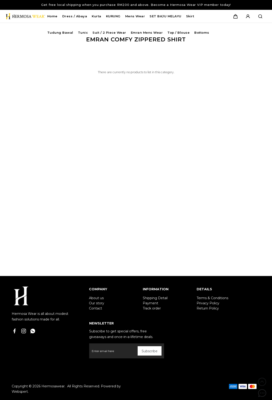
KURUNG (113, 16)
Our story (96, 303)
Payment (150, 303)
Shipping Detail (155, 298)
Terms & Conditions (212, 298)
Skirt (190, 16)
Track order (152, 308)
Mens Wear (135, 16)
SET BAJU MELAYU (165, 16)
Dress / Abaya (74, 16)
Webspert (20, 391)
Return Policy (208, 308)
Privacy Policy (208, 303)
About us (96, 298)
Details (204, 289)
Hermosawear (53, 386)
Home (52, 16)
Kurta (96, 16)
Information (156, 289)
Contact (95, 308)
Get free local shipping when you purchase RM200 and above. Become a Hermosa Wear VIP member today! (136, 5)
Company (98, 289)
